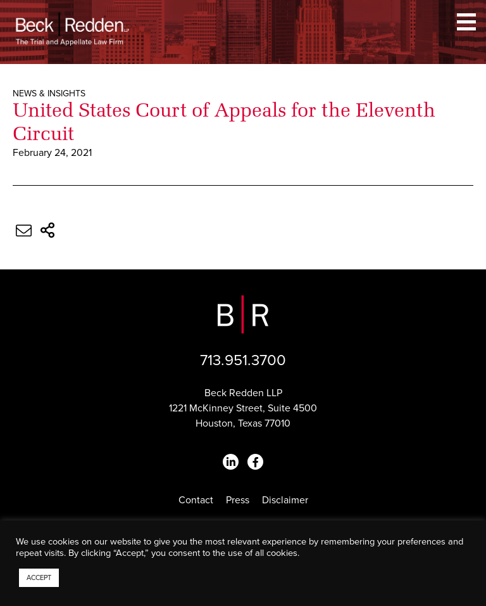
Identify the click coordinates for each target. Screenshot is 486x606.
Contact (195, 500)
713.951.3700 (243, 360)
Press (237, 500)
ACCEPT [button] (39, 578)
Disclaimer (285, 500)
